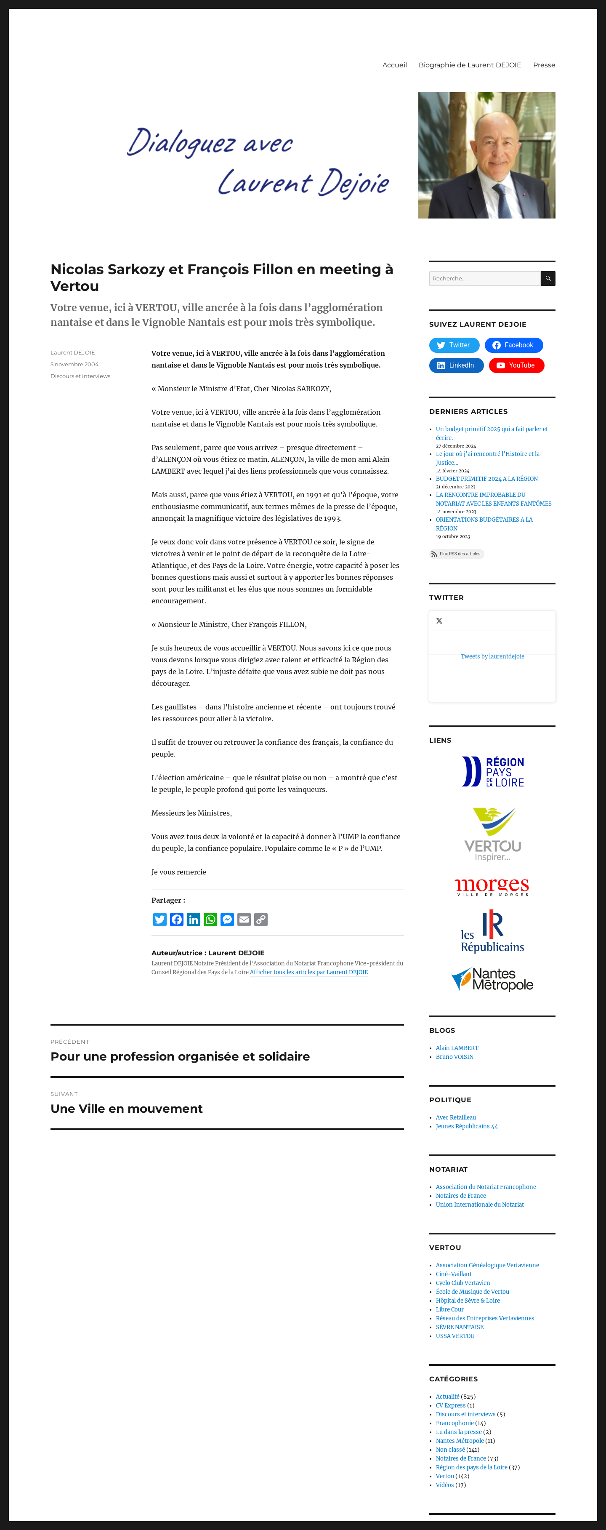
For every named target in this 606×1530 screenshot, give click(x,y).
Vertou (445, 1394)
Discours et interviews (80, 376)
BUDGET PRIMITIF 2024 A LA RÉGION (487, 478)
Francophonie (455, 1341)
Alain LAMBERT (457, 966)
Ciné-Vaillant (454, 1192)
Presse (544, 65)
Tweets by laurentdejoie (461, 615)
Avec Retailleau (456, 1035)
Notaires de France (461, 1113)
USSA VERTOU (455, 1254)
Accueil (395, 65)
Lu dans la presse (459, 1350)
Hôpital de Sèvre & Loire (468, 1218)
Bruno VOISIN (454, 974)
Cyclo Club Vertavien (463, 1201)
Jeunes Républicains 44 (467, 1044)
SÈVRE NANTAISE (460, 1245)
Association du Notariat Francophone (486, 1105)
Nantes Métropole (460, 1358)
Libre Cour (450, 1227)
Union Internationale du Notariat (480, 1122)
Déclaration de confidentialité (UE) (184, 1493)
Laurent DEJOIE (72, 352)
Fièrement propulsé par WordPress (285, 1493)
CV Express (451, 1323)
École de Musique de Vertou (472, 1209)
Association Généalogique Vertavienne (487, 1183)
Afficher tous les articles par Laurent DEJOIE (309, 972)
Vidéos (445, 1403)
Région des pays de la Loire (472, 1385)
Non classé (450, 1367)
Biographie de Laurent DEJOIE (470, 65)
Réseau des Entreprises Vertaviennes (485, 1236)
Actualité (448, 1314)
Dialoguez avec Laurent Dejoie (90, 1493)
